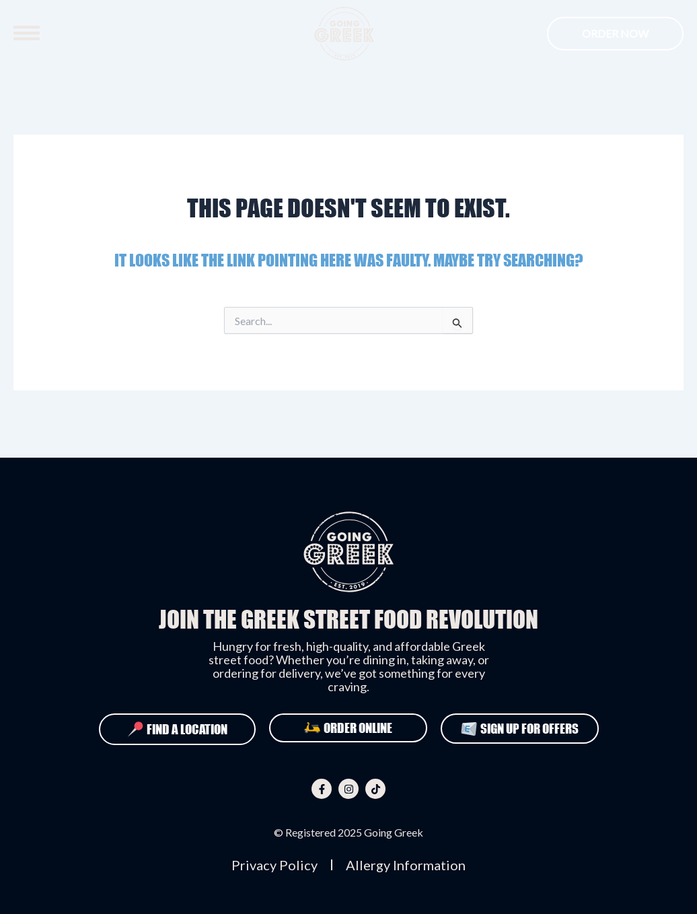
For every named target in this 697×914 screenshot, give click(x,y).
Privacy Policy (274, 865)
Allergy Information (406, 865)
